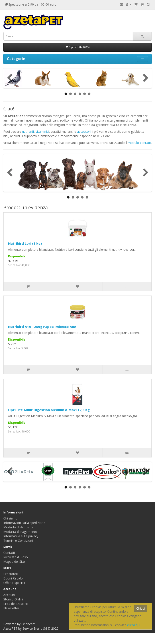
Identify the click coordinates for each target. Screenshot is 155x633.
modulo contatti (139, 143)
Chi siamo (10, 518)
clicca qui (133, 625)
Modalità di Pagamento (20, 532)
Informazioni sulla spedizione (24, 523)
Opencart (28, 624)
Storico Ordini (13, 599)
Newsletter (11, 608)
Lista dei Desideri (15, 604)
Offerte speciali (14, 583)
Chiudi (140, 608)
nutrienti (28, 131)
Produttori (10, 574)
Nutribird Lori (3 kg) (25, 243)
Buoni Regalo (13, 578)
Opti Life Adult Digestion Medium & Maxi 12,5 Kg (49, 410)
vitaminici (42, 131)
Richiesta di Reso (15, 557)
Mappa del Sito (14, 561)
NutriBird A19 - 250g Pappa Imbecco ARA (42, 326)
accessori (84, 131)
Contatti (9, 552)
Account (9, 595)
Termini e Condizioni (18, 540)
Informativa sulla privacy (20, 536)
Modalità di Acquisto (18, 527)
